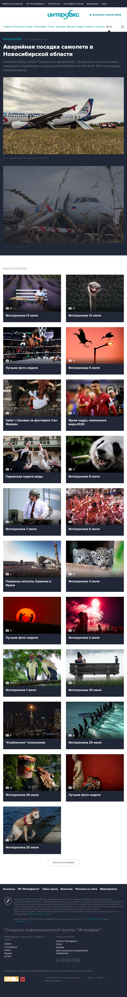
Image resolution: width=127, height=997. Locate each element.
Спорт (51, 26)
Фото (109, 26)
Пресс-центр (50, 889)
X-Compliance (10, 947)
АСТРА (7, 956)
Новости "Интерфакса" (67, 941)
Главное (7, 26)
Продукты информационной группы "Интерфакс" (53, 930)
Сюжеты (100, 26)
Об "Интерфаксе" (35, 3)
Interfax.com (54, 3)
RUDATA (60, 947)
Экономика (40, 26)
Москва (71, 26)
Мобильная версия (12, 3)
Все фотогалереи (63, 862)
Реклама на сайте (86, 889)
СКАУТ (7, 950)
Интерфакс (63, 15)
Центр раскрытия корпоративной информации (72, 952)
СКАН (59, 944)
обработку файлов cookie (40, 914)
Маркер (8, 953)
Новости (89, 26)
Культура (61, 26)
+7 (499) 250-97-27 (22, 921)
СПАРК (7, 944)
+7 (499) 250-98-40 (93, 919)
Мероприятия (108, 889)
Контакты (9, 889)
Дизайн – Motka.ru (96, 977)
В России (19, 26)
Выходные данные (54, 981)
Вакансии (67, 889)
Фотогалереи (12, 39)
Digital (80, 26)
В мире (29, 26)
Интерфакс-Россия (74, 3)
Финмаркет (93, 3)
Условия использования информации (63, 977)
